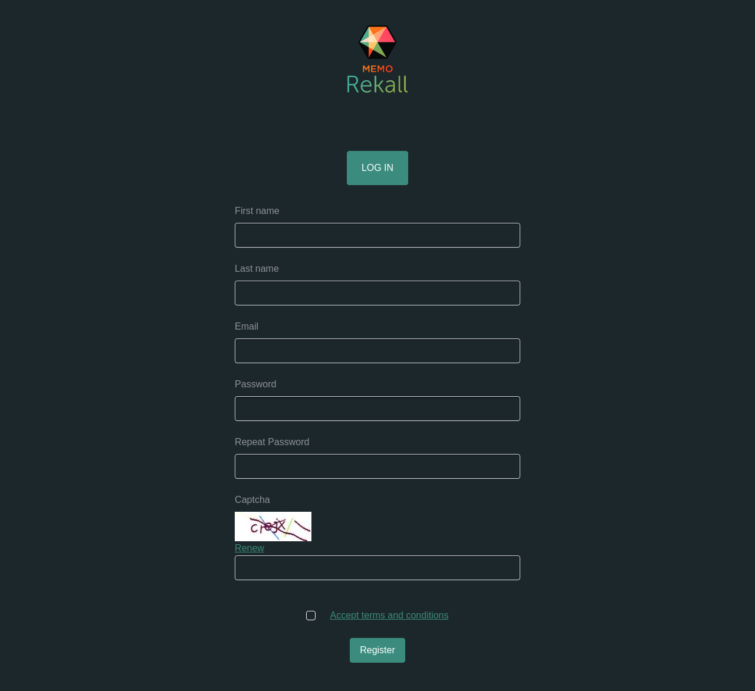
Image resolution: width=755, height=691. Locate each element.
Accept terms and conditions (389, 615)
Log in (377, 168)
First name (257, 211)
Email (246, 326)
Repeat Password (272, 442)
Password (255, 384)
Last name (257, 269)
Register (377, 650)
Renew (249, 548)
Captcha (252, 500)
